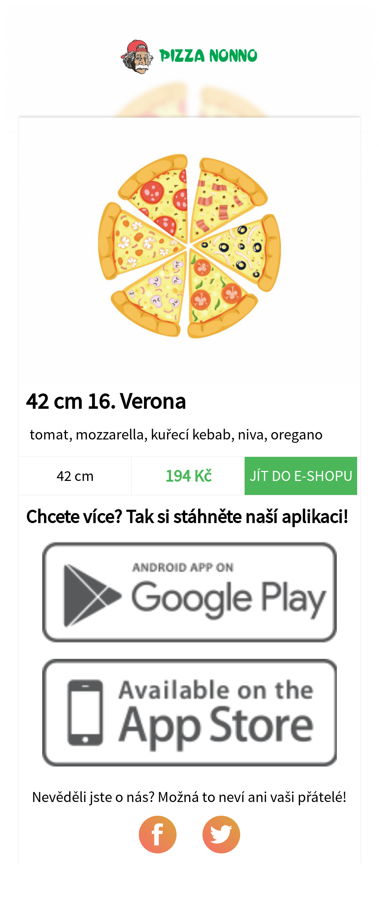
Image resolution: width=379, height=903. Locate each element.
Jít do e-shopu (301, 475)
